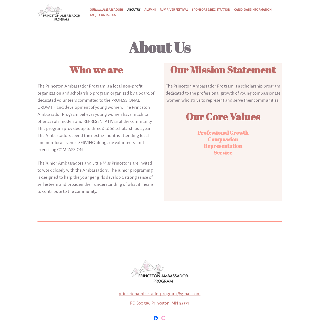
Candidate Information (253, 9)
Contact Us (107, 15)
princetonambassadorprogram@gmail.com (160, 293)
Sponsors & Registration (211, 9)
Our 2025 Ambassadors (106, 9)
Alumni (150, 9)
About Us (134, 9)
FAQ (92, 15)
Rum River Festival (174, 9)
